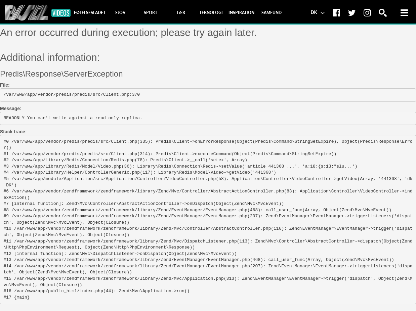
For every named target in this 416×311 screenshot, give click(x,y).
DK (317, 12)
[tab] (90, 12)
